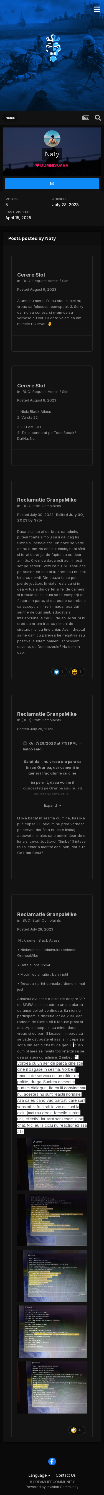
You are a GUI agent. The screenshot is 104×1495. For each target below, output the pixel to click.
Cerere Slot (31, 275)
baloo (28, 749)
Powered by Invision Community (52, 1487)
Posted (36, 289)
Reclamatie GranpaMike (47, 500)
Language (39, 1475)
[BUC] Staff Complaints (41, 506)
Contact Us (66, 1475)
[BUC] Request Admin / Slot (45, 280)
